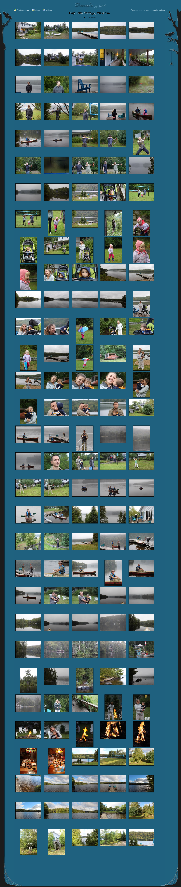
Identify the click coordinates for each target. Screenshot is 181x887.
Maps (37, 10)
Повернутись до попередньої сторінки (148, 10)
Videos (49, 10)
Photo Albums (23, 10)
